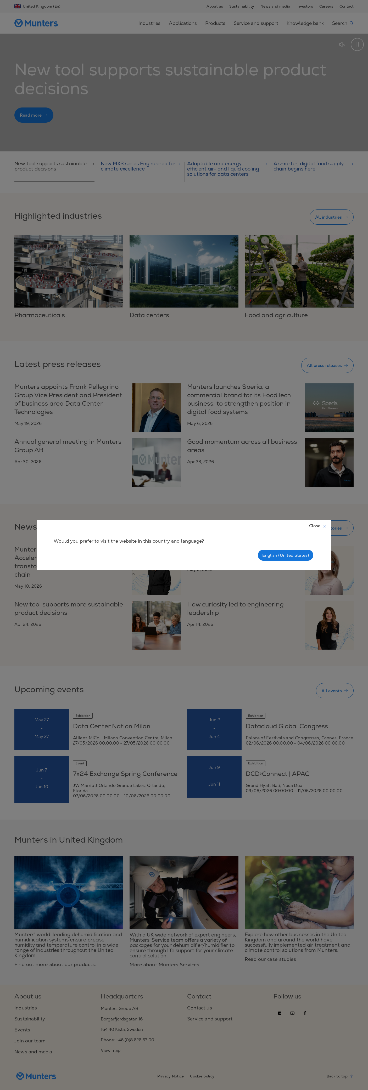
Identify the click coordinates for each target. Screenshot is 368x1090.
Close (318, 525)
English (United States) (285, 555)
